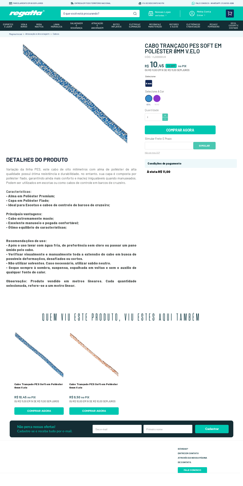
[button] (148, 83)
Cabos (56, 33)
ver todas (159, 15)
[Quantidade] (153, 117)
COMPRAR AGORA (180, 130)
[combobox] (100, 13)
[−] (165, 119)
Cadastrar (212, 428)
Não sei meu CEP (152, 152)
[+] (165, 115)
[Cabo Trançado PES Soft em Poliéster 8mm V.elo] (39, 373)
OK (204, 145)
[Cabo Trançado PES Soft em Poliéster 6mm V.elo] (94, 373)
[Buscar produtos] (135, 13)
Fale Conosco (192, 470)
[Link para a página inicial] (15, 34)
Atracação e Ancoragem (37, 33)
